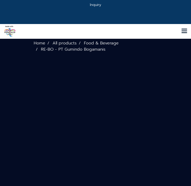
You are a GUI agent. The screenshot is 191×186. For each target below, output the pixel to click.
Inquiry (95, 4)
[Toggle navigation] (184, 31)
